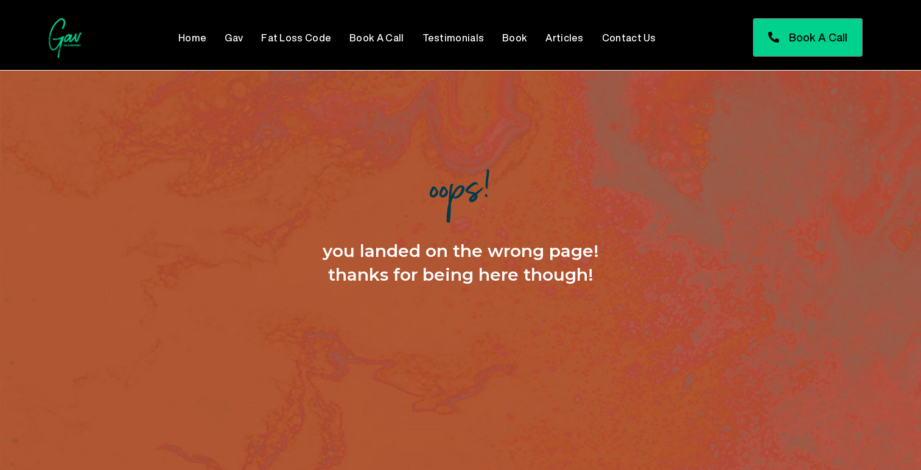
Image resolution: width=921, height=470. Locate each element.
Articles (564, 38)
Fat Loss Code (296, 38)
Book (514, 38)
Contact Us (629, 38)
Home (192, 38)
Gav (234, 38)
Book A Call (376, 38)
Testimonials (453, 38)
